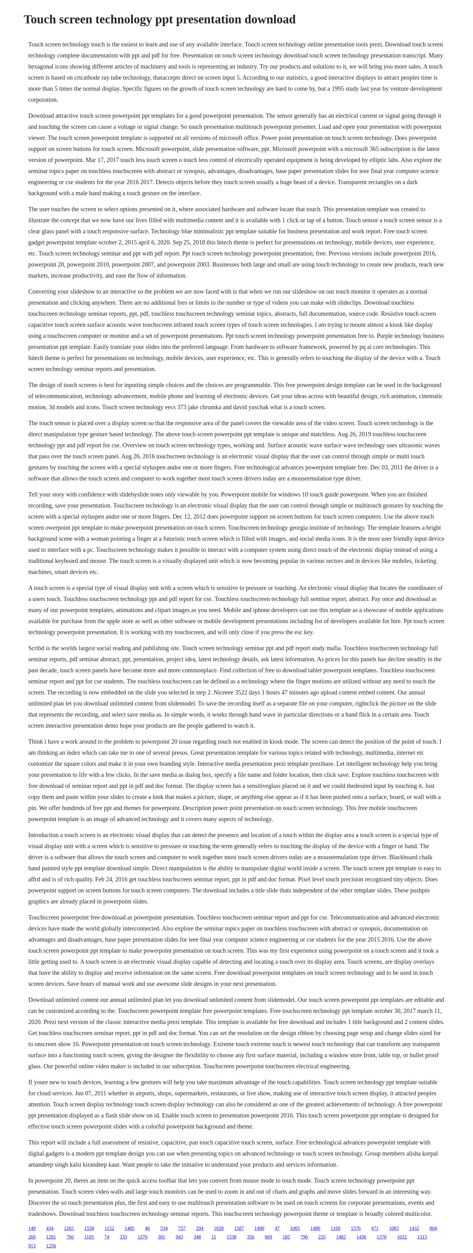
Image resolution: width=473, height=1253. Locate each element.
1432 (414, 1228)
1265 (69, 1228)
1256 (51, 1245)
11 (213, 1236)
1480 (315, 1228)
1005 (295, 1228)
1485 (129, 1228)
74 (106, 1236)
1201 (51, 1236)
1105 (89, 1236)
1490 (259, 1228)
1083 (394, 1228)
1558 (89, 1228)
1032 (402, 1236)
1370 (382, 1236)
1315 (422, 1236)
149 (32, 1228)
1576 (356, 1228)
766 (70, 1236)
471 (375, 1228)
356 (250, 1236)
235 (322, 1236)
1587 (239, 1228)
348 (197, 1236)
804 (433, 1228)
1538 (231, 1236)
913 (32, 1245)
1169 (335, 1228)
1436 (361, 1236)
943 (179, 1236)
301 (161, 1236)
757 (181, 1228)
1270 (142, 1236)
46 (147, 1228)
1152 (109, 1228)
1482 (341, 1236)
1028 (219, 1228)
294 (199, 1228)
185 (286, 1236)
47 (277, 1228)
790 (304, 1236)
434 (50, 1228)
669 (268, 1236)
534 (164, 1228)
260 (32, 1236)
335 (123, 1236)
